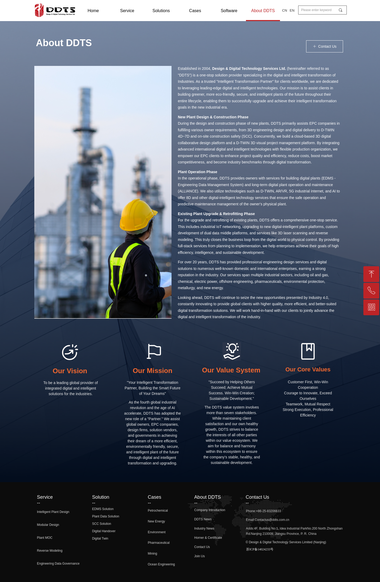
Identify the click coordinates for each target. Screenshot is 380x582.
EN (292, 10)
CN (284, 10)
